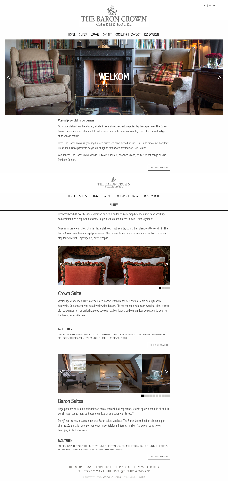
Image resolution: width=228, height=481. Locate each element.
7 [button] (159, 395)
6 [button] (156, 395)
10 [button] (168, 395)
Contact (135, 34)
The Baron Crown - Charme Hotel (114, 15)
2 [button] (162, 287)
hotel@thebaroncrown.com (131, 471)
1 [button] (159, 287)
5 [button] (154, 395)
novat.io (142, 477)
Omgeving (121, 34)
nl (205, 5)
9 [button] (165, 395)
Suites (83, 34)
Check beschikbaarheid (159, 167)
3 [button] (165, 287)
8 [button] (162, 395)
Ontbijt (107, 34)
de (214, 5)
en (210, 5)
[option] (114, 77)
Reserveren (151, 34)
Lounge (94, 34)
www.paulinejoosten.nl (112, 477)
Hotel (71, 34)
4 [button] (168, 287)
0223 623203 (92, 471)
